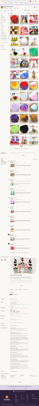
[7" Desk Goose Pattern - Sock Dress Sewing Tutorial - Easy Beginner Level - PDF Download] (21, 184)
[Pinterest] (20, 289)
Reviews (5, 10)
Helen (10, 197)
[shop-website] (26, 289)
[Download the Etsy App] (7, 397)
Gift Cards (32, 2)
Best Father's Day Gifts (10, 2)
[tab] (5, 13)
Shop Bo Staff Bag (12, 377)
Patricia (11, 243)
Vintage (25, 2)
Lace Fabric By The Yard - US (4, 379)
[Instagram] (16, 289)
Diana (10, 188)
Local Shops (33, 404)
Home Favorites (16, 2)
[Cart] (37, 1)
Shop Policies (12, 10)
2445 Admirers (2, 46)
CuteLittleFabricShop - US (3, 377)
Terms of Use (22, 404)
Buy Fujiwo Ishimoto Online (4, 378)
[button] (34, 7)
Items (1, 10)
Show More (19, 382)
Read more (23, 155)
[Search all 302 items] (29, 10)
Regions (36, 404)
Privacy (25, 404)
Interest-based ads (29, 404)
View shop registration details (14, 371)
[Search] (30, 1)
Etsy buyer (11, 234)
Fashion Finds (21, 2)
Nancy (11, 179)
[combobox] (17, 1)
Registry (29, 2)
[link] (11, 253)
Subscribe (25, 388)
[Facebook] (11, 289)
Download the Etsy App (7, 399)
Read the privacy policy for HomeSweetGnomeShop (15, 322)
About (8, 10)
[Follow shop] (36, 7)
